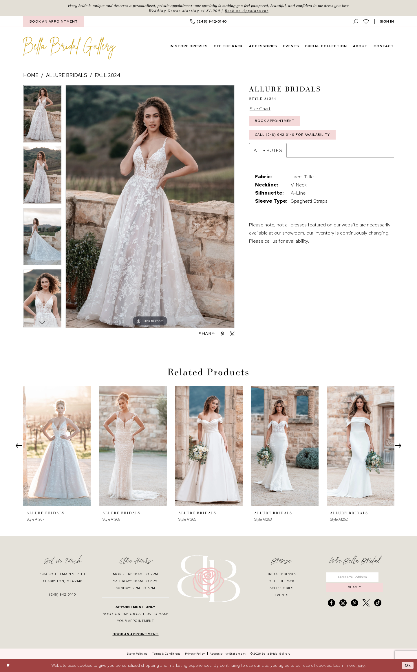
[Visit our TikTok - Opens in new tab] (377, 604)
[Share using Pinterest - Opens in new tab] (222, 334)
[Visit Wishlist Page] (366, 21)
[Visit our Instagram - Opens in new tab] (343, 604)
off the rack (281, 581)
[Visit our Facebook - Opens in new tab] (331, 604)
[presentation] (57, 446)
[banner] (69, 48)
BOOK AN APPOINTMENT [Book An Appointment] (54, 21)
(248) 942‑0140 (62, 595)
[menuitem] (53, 22)
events (281, 595)
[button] (387, 22)
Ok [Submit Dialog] (408, 666)
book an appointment (136, 634)
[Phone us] (208, 22)
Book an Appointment (246, 11)
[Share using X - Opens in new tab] (232, 334)
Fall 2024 (107, 75)
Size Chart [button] (261, 109)
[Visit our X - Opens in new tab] (366, 604)
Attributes (268, 153)
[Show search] (356, 22)
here (360, 665)
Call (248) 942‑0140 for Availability (294, 137)
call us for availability (286, 244)
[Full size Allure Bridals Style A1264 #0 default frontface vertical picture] (150, 207)
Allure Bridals (66, 75)
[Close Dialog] (8, 665)
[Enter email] (354, 578)
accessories (281, 588)
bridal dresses (281, 574)
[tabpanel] (42, 116)
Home (31, 75)
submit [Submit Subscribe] (354, 589)
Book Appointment (276, 122)
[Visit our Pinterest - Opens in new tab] (354, 604)
